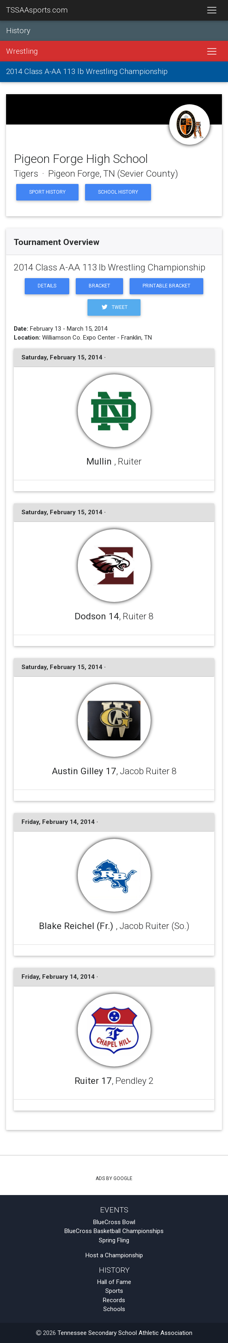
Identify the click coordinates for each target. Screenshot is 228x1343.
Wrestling (22, 51)
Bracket (99, 286)
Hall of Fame (114, 1282)
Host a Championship (114, 1255)
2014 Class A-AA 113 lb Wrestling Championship (87, 71)
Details (47, 286)
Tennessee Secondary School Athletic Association (125, 1333)
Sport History (47, 192)
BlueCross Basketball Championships (114, 1231)
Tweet (113, 307)
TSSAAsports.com (37, 10)
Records (114, 1300)
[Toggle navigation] (211, 10)
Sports (114, 1290)
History (18, 30)
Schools (114, 1309)
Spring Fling (114, 1240)
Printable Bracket (166, 286)
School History (118, 192)
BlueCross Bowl (114, 1222)
